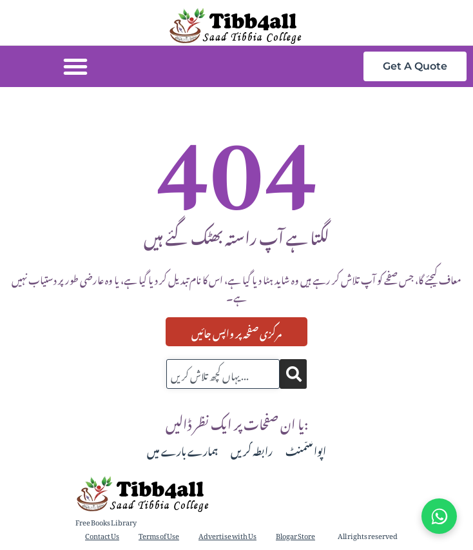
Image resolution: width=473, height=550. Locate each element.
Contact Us (102, 535)
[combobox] (223, 374)
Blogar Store (295, 535)
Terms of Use (159, 535)
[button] (75, 66)
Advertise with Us (227, 535)
